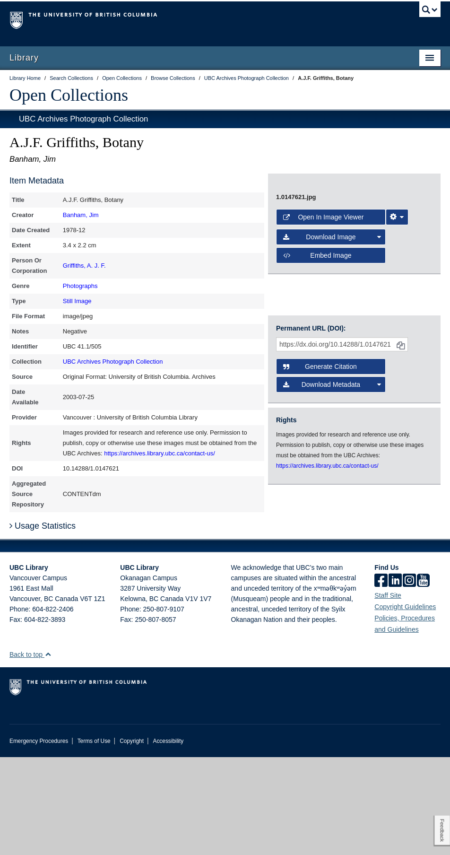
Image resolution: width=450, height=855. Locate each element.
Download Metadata (332, 512)
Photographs (80, 285)
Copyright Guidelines (405, 704)
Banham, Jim (81, 214)
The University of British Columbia (192, 19)
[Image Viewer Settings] (397, 383)
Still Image (77, 301)
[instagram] (409, 679)
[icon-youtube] (423, 679)
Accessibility (168, 839)
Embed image (317, 421)
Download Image (332, 402)
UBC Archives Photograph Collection (83, 118)
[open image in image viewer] (336, 269)
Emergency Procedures (38, 839)
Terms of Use (94, 839)
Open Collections (68, 95)
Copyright (132, 839)
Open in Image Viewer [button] (323, 382)
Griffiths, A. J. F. (84, 265)
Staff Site (387, 693)
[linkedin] (395, 679)
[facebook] (381, 679)
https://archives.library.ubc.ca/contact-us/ (159, 453)
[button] (48, 752)
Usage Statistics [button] (42, 623)
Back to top (30, 752)
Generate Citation (320, 494)
